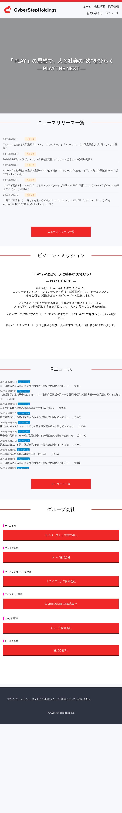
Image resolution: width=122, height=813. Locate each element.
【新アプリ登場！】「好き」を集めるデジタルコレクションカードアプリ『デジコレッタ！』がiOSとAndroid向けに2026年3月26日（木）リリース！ (57, 202)
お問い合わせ (83, 699)
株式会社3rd (61, 650)
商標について (68, 699)
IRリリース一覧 (61, 484)
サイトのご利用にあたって (46, 699)
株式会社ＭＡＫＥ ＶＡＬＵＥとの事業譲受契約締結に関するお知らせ (37, 426)
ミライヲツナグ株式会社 (61, 581)
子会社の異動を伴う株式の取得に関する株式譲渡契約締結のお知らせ (36, 435)
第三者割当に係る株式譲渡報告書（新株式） (23, 453)
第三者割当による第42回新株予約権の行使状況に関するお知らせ (34, 386)
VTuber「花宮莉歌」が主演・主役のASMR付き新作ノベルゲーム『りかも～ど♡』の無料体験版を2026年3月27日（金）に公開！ (61, 172)
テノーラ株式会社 (61, 628)
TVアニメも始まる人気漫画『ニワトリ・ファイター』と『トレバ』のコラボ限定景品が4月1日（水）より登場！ (60, 146)
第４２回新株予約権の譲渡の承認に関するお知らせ (27, 408)
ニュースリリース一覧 (60, 231)
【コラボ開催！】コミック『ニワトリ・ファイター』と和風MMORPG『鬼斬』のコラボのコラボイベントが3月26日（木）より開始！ (61, 187)
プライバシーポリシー (18, 699)
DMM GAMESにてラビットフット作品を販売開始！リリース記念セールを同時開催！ (48, 159)
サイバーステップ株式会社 (61, 535)
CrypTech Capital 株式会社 (61, 603)
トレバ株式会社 (61, 557)
